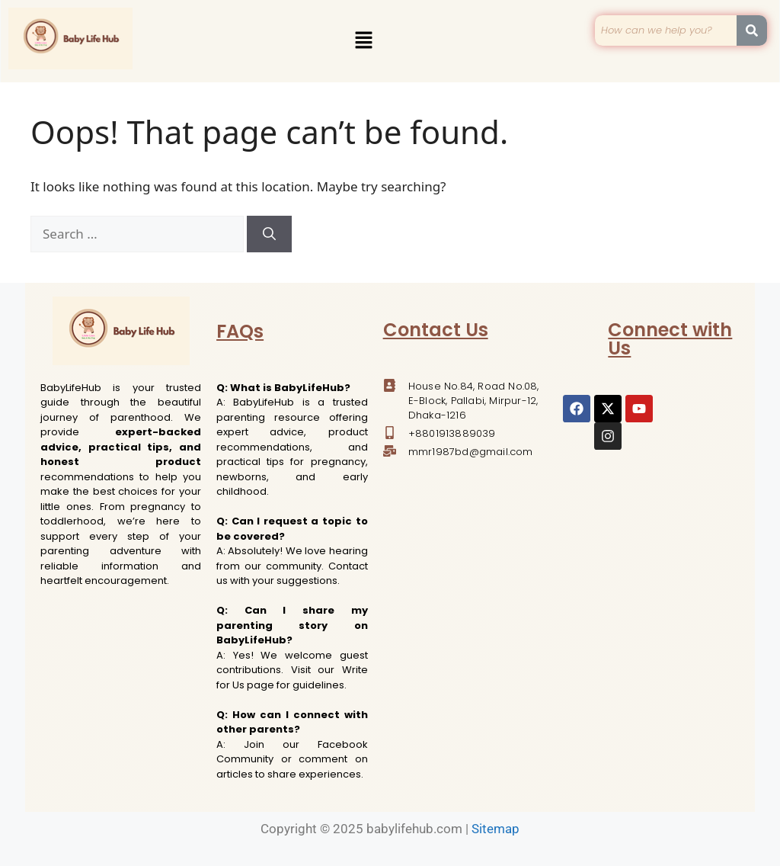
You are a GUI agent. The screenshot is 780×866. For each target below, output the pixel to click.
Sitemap (495, 828)
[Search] (269, 234)
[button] (363, 41)
